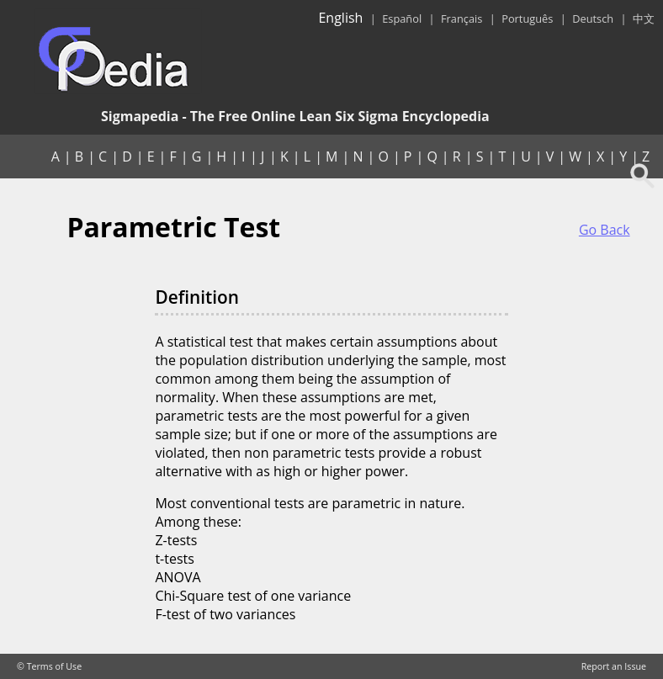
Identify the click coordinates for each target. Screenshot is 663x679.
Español (402, 18)
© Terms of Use (49, 666)
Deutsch (592, 18)
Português (527, 18)
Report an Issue (613, 666)
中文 (644, 18)
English (340, 17)
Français (461, 18)
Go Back (604, 229)
